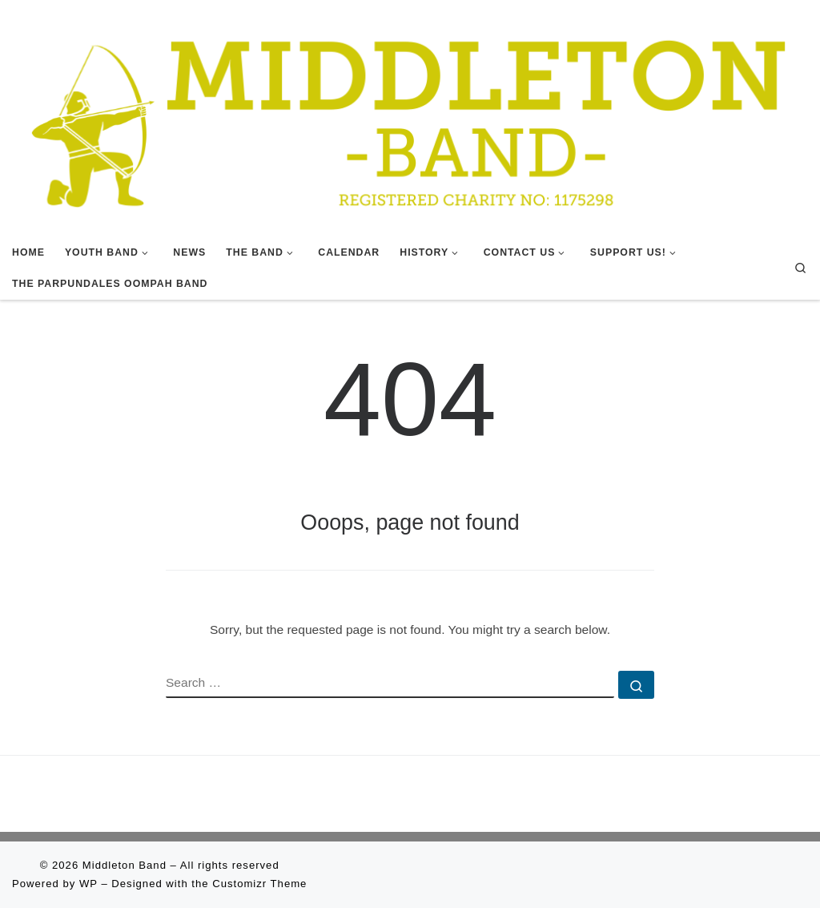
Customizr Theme (259, 884)
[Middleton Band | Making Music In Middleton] (410, 117)
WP (88, 884)
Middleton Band (124, 865)
